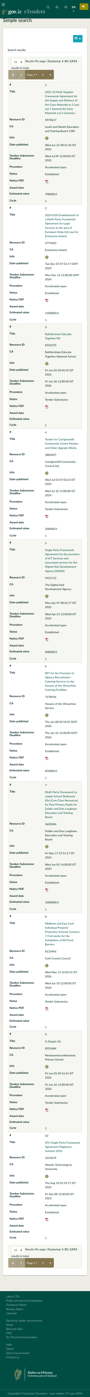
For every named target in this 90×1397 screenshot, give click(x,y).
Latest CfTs (12, 1296)
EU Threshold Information (21, 1337)
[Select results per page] (18, 62)
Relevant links (14, 1328)
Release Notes (14, 1309)
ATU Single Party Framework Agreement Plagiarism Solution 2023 (62, 1147)
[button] (84, 6)
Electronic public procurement (24, 1320)
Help (9, 1344)
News (9, 1324)
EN (74, 7)
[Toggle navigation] (4, 4)
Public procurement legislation (24, 1300)
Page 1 (31, 74)
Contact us (12, 1357)
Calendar (11, 1313)
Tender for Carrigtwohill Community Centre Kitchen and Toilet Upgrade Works (61, 443)
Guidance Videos (16, 1304)
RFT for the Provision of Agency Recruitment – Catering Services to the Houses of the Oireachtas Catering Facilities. (60, 681)
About (10, 1348)
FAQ (9, 1333)
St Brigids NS (53, 1041)
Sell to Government (17, 1353)
